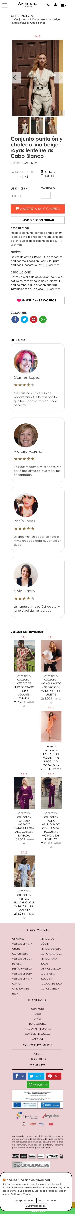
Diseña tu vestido (22, 968)
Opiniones (18, 938)
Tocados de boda (51, 983)
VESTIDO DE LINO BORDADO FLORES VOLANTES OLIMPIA (24, 691)
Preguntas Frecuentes (38, 1028)
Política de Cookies (21, 1194)
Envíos (37, 1018)
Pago (37, 1013)
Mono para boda (51, 953)
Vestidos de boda (22, 973)
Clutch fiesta (20, 953)
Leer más (16, 244)
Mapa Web (37, 1038)
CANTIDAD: (48, 188)
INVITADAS (27, 15)
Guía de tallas (50, 173)
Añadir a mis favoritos (38, 300)
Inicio (14, 15)
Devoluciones (37, 1023)
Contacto (37, 1008)
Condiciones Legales (37, 1033)
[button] (63, 5)
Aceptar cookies (24, 1200)
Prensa (37, 1054)
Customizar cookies (36, 1205)
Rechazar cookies (46, 1200)
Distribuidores (38, 1059)
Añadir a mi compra (37, 209)
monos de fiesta (50, 988)
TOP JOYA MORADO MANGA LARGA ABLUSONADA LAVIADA (24, 828)
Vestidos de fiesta (51, 948)
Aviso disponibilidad (38, 220)
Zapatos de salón (51, 968)
